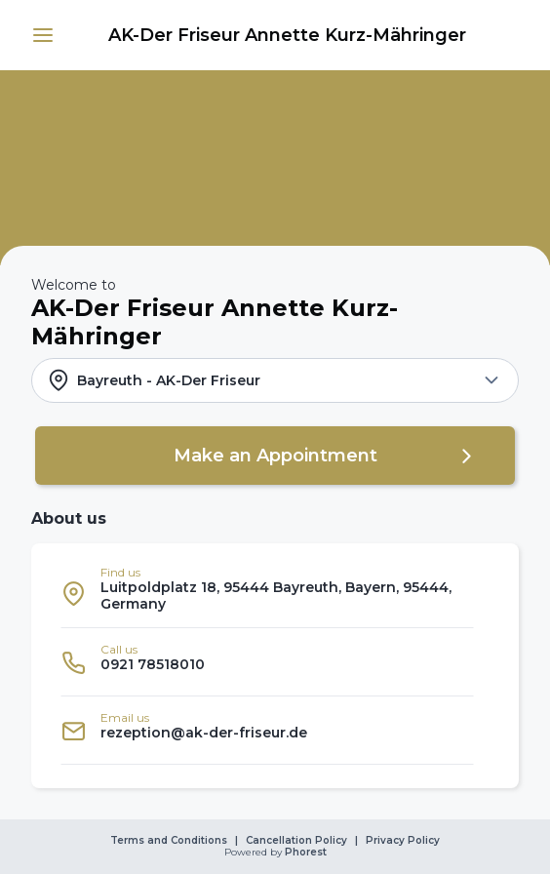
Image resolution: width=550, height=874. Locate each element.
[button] (43, 35)
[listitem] (267, 593)
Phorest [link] (304, 852)
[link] (287, 35)
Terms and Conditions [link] (168, 841)
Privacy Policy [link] (403, 841)
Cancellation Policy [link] (296, 841)
